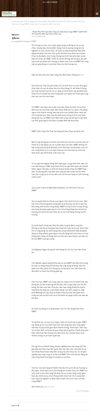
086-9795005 (51, 2)
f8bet (82, 75)
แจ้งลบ (34, 41)
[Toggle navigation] (97, 13)
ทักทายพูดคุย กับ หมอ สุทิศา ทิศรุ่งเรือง (41, 21)
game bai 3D (49, 386)
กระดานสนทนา (17, 21)
